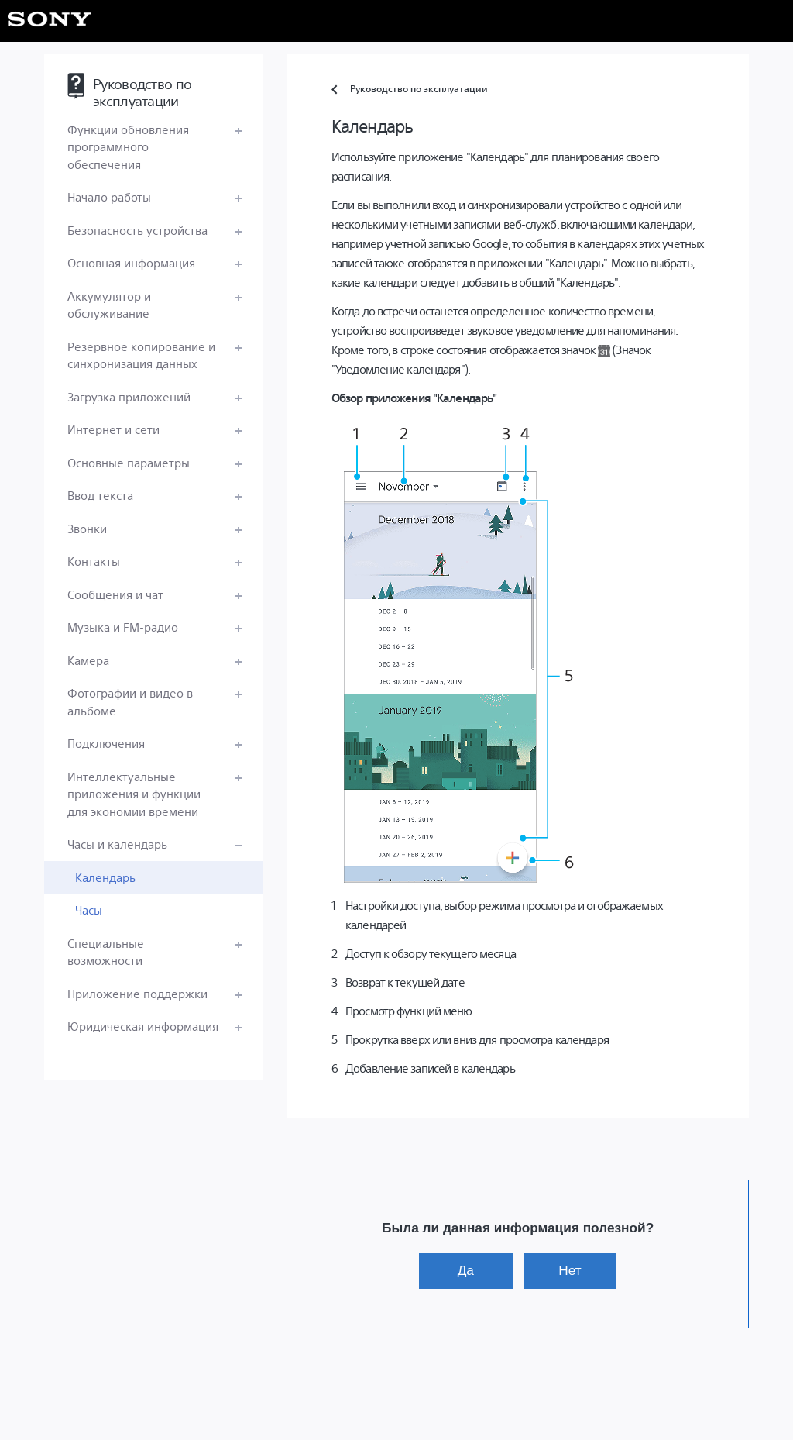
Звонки (87, 528)
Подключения (106, 743)
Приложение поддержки (137, 993)
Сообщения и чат (115, 594)
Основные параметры (128, 462)
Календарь (105, 877)
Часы (88, 909)
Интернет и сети (113, 429)
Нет (569, 1270)
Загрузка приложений (129, 396)
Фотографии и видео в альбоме (130, 701)
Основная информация (131, 262)
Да (466, 1270)
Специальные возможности (105, 951)
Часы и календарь (117, 843)
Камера (88, 660)
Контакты (93, 560)
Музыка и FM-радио (122, 626)
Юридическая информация (142, 1025)
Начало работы (109, 196)
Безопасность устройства (137, 229)
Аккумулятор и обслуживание (109, 304)
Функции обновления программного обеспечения (128, 146)
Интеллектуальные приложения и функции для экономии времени (134, 793)
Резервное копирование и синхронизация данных (141, 355)
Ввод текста (100, 494)
